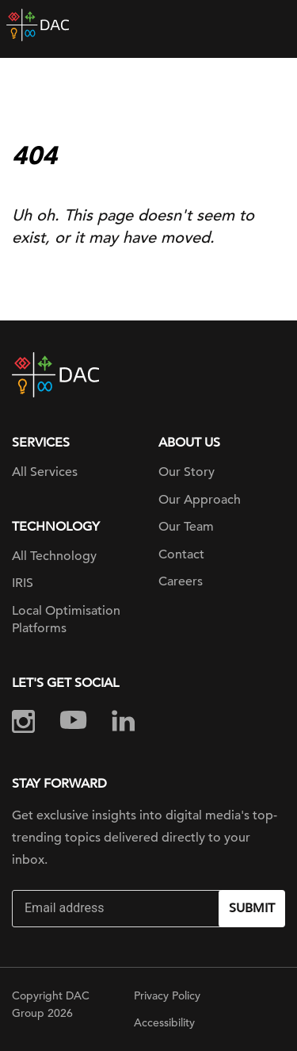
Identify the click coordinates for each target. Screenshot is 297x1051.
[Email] (117, 908)
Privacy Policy (167, 995)
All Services (45, 472)
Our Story (186, 472)
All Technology (54, 556)
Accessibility (164, 1022)
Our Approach (199, 500)
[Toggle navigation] (273, 25)
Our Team (186, 527)
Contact (181, 554)
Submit (252, 908)
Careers (180, 581)
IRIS (22, 583)
